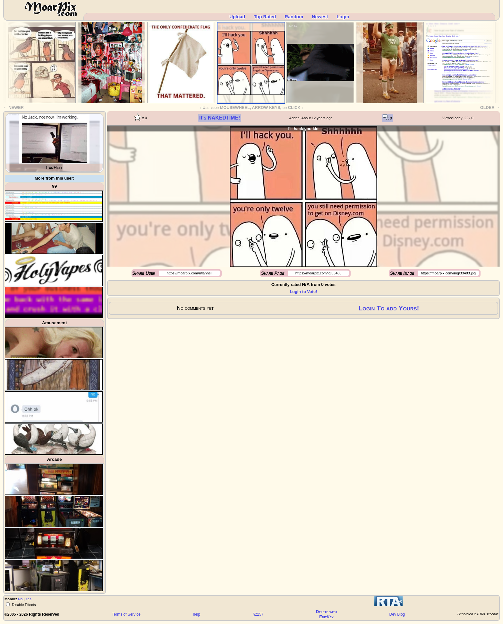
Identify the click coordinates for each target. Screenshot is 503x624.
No (20, 599)
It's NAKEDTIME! (219, 117)
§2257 (258, 614)
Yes (28, 599)
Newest (320, 16)
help (196, 614)
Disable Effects (23, 605)
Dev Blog (397, 614)
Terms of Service (126, 614)
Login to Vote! (303, 291)
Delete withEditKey (326, 614)
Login (343, 16)
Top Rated (265, 16)
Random (294, 16)
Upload (237, 16)
